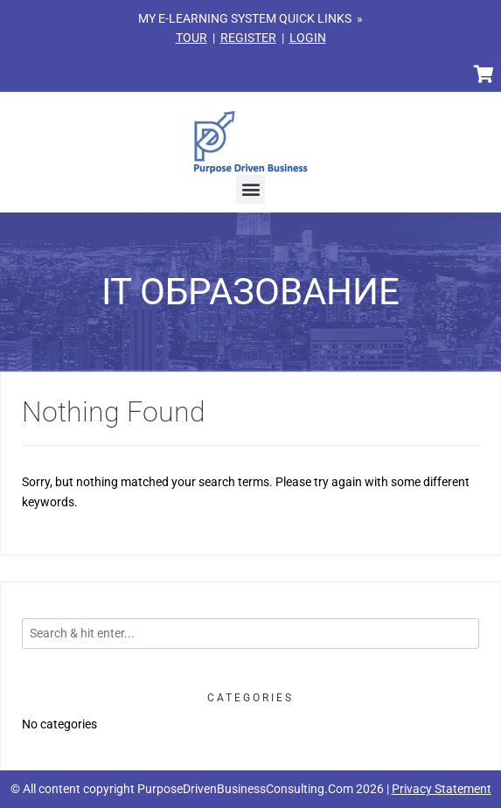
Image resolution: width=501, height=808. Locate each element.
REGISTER (248, 38)
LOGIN (307, 38)
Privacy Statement (441, 789)
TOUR (191, 38)
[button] (250, 189)
